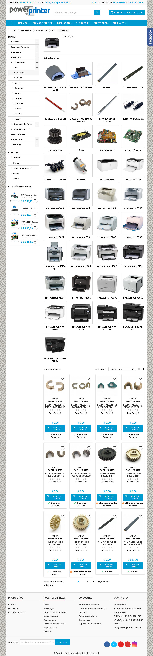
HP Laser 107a (107, 179)
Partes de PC (100, 23)
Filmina (107, 87)
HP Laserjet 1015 (81, 208)
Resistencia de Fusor (107, 120)
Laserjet (20, 72)
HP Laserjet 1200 (107, 237)
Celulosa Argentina (22, 168)
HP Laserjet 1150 (81, 237)
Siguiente (104, 581)
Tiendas (47, 631)
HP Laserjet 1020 (133, 208)
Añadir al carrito (54, 428)
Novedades (14, 608)
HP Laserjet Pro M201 (81, 328)
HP (16, 67)
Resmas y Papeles (42, 23)
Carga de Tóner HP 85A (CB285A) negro (29, 208)
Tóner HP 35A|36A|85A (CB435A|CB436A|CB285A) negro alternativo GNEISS (29, 222)
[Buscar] (76, 12)
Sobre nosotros (51, 616)
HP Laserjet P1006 (107, 266)
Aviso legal (49, 608)
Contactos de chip (55, 179)
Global (16, 178)
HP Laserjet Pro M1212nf (107, 328)
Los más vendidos (19, 186)
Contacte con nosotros (55, 623)
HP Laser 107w (133, 179)
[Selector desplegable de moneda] (96, 2)
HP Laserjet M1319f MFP (55, 267)
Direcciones (84, 620)
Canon (18, 108)
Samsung (19, 88)
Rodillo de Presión (55, 118)
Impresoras (64, 23)
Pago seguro (50, 620)
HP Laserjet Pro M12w (55, 328)
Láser (81, 150)
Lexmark (19, 103)
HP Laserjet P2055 (133, 297)
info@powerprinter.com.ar (58, 2)
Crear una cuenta (135, 2)
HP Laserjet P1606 (81, 297)
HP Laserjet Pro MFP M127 (133, 328)
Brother (18, 98)
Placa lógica (133, 150)
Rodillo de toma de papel (55, 89)
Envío (46, 604)
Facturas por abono (88, 616)
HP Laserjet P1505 (55, 297)
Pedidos (83, 612)
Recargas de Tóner (23, 124)
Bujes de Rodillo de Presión (81, 120)
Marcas (13, 152)
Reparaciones (18, 134)
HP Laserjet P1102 (133, 266)
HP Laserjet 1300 (133, 237)
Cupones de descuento (90, 623)
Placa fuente (107, 150)
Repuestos (82, 23)
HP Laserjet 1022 (55, 237)
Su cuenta (85, 597)
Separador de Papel (81, 87)
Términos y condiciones (55, 612)
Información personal (89, 604)
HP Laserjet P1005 (81, 266)
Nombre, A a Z (122, 369)
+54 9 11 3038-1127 (26, 2)
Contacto (121, 597)
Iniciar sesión (119, 2)
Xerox (18, 93)
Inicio (12, 37)
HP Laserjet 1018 (107, 208)
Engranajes (55, 150)
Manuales (118, 23)
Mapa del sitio (50, 627)
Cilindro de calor (133, 87)
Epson (18, 83)
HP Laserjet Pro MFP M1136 (55, 360)
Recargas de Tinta (22, 129)
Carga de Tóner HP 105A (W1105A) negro (29, 195)
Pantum (18, 113)
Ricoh (17, 119)
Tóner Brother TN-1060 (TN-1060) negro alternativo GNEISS (29, 235)
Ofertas (12, 604)
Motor (81, 179)
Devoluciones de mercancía (92, 608)
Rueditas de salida (133, 118)
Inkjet (19, 77)
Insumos (23, 23)
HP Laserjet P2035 (107, 297)
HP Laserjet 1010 (55, 208)
